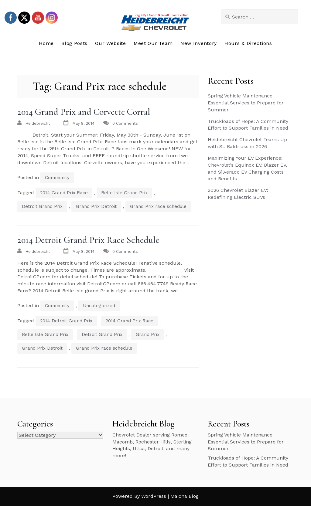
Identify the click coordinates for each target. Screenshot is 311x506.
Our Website (110, 43)
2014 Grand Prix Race (64, 192)
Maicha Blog (184, 496)
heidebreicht (37, 123)
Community (57, 177)
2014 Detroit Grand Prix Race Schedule (88, 240)
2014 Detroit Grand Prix (66, 321)
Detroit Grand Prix (42, 206)
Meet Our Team (153, 43)
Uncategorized (99, 305)
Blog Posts (74, 43)
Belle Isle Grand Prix (124, 192)
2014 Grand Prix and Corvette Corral (83, 111)
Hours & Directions (248, 43)
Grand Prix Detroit (96, 206)
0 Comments (125, 123)
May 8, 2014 (83, 123)
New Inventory (198, 43)
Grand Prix (147, 334)
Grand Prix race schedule (158, 206)
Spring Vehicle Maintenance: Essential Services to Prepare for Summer (246, 103)
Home (46, 43)
